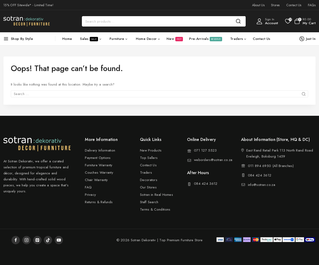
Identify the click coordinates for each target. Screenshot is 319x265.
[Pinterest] (37, 240)
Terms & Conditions (155, 209)
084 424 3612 (206, 183)
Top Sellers (149, 157)
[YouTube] (59, 240)
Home (67, 38)
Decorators (148, 179)
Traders (146, 172)
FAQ (88, 187)
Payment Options (98, 157)
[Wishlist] (287, 21)
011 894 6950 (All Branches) (271, 165)
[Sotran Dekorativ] (26, 21)
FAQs (312, 5)
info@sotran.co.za (261, 184)
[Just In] (310, 38)
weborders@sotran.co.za (213, 159)
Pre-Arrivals (205, 38)
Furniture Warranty (98, 165)
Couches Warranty (99, 172)
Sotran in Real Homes (156, 194)
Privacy (90, 194)
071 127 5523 (205, 150)
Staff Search (149, 202)
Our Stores (148, 187)
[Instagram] (26, 240)
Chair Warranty (96, 179)
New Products (151, 150)
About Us (258, 5)
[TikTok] (48, 240)
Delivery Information (100, 150)
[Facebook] (16, 240)
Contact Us (293, 5)
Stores (275, 5)
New (175, 38)
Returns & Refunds (99, 202)
